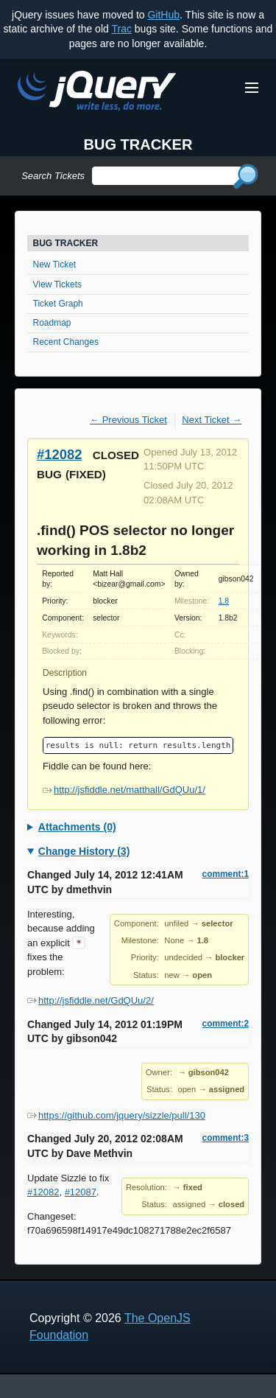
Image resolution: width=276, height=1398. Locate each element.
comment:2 (225, 1023)
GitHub (163, 15)
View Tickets (57, 284)
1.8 (224, 601)
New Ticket (55, 264)
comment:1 (225, 874)
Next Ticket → (211, 419)
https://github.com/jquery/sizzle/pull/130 (116, 1115)
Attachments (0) (77, 827)
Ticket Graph (58, 303)
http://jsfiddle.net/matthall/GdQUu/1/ (124, 789)
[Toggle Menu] (251, 88)
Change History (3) (84, 851)
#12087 (80, 1192)
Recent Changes (66, 342)
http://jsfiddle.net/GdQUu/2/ (90, 1000)
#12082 (59, 454)
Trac (121, 29)
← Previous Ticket (128, 419)
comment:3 (225, 1138)
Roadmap (52, 323)
